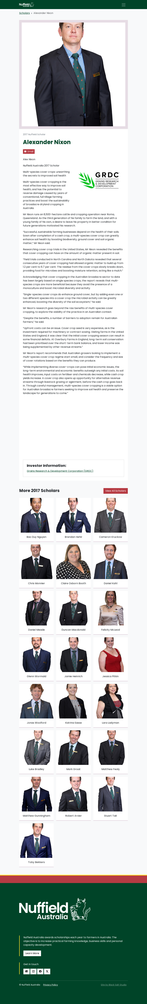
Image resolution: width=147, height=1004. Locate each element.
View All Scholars (115, 491)
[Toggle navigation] (123, 5)
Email (28, 151)
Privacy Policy (50, 984)
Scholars (24, 13)
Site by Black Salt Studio (114, 984)
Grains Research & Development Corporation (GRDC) (60, 471)
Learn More (32, 953)
